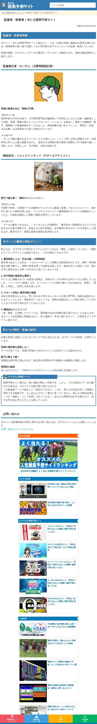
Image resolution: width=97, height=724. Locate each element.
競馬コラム (60, 720)
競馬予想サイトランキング (12, 720)
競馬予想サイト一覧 (36, 720)
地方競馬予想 (85, 720)
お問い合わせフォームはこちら (17, 429)
